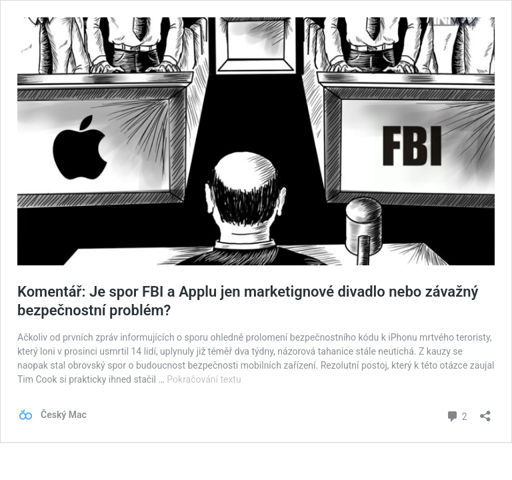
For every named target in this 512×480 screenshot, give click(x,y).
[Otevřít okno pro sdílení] (485, 411)
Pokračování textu (204, 379)
